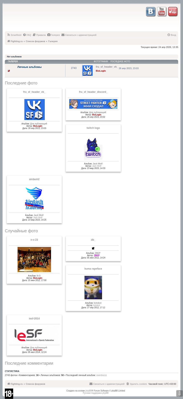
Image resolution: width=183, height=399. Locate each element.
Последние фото (21, 83)
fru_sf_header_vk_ (34, 91)
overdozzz (101, 375)
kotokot (97, 303)
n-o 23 (34, 239)
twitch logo (93, 128)
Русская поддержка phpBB (96, 393)
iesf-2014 (34, 318)
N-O (39, 276)
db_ (93, 239)
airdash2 (34, 179)
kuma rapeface (93, 268)
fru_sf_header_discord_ (93, 91)
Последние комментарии (29, 363)
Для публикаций (38, 124)
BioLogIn (101, 71)
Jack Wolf (97, 164)
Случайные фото (21, 231)
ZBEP (97, 253)
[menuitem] (14, 34)
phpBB (89, 391)
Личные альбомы (29, 66)
